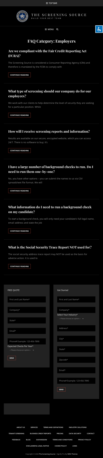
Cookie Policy (61, 446)
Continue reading (20, 75)
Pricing (60, 433)
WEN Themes (72, 454)
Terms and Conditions (62, 440)
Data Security (75, 433)
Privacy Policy (84, 440)
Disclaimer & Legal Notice (37, 446)
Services (34, 427)
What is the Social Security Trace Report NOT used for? (50, 247)
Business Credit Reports (40, 433)
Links (74, 446)
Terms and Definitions (53, 427)
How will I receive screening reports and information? (49, 131)
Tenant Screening (16, 433)
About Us (21, 427)
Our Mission (41, 440)
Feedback (16, 440)
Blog (28, 440)
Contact (90, 433)
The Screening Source (59, 15)
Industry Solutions (78, 427)
